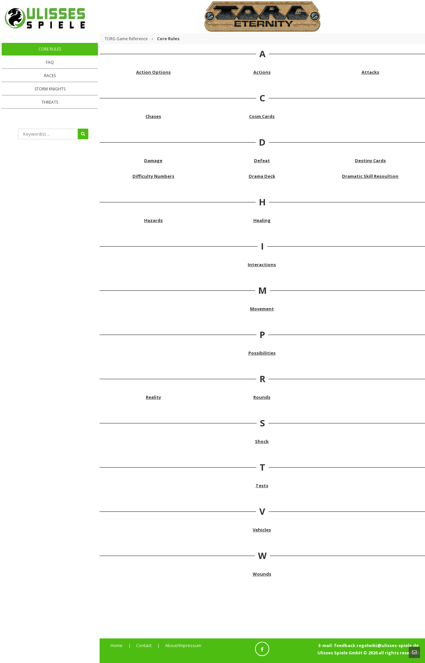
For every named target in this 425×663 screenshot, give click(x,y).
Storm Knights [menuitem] (50, 89)
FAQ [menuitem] (50, 62)
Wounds (262, 574)
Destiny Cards (370, 161)
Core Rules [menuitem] (50, 49)
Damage (153, 161)
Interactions (262, 265)
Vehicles (262, 530)
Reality (153, 397)
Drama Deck (262, 176)
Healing (262, 220)
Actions (262, 72)
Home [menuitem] (117, 645)
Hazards (153, 220)
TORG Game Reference (126, 39)
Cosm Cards (262, 116)
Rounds (261, 397)
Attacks (370, 72)
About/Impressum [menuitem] (183, 645)
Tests (262, 486)
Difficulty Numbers (153, 176)
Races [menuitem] (50, 75)
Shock (262, 441)
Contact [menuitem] (143, 645)
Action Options (153, 72)
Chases (153, 116)
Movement (262, 309)
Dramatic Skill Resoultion (370, 176)
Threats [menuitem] (50, 102)
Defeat (262, 161)
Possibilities (262, 353)
